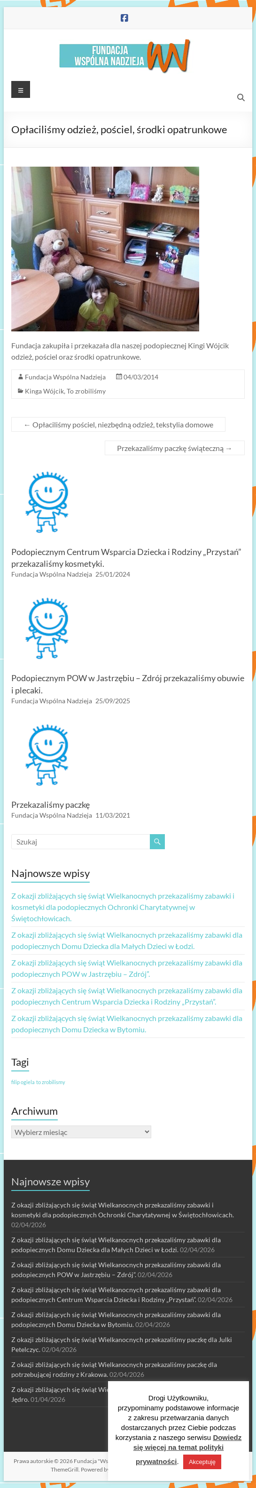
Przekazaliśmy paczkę (50, 804)
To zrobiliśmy (86, 391)
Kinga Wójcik (44, 391)
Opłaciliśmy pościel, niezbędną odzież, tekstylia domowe (118, 424)
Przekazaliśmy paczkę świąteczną (175, 447)
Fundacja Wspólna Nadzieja (65, 377)
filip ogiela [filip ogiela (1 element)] (23, 1082)
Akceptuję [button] (202, 1461)
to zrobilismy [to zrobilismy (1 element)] (50, 1082)
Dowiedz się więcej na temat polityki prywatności (187, 1449)
